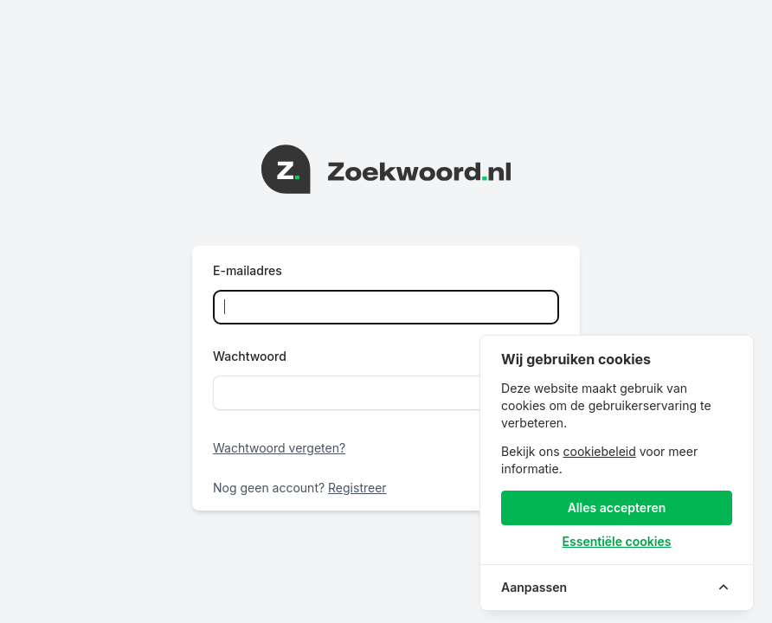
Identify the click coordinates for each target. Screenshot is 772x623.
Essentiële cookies (617, 541)
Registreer (357, 487)
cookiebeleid (599, 451)
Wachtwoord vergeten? (279, 447)
